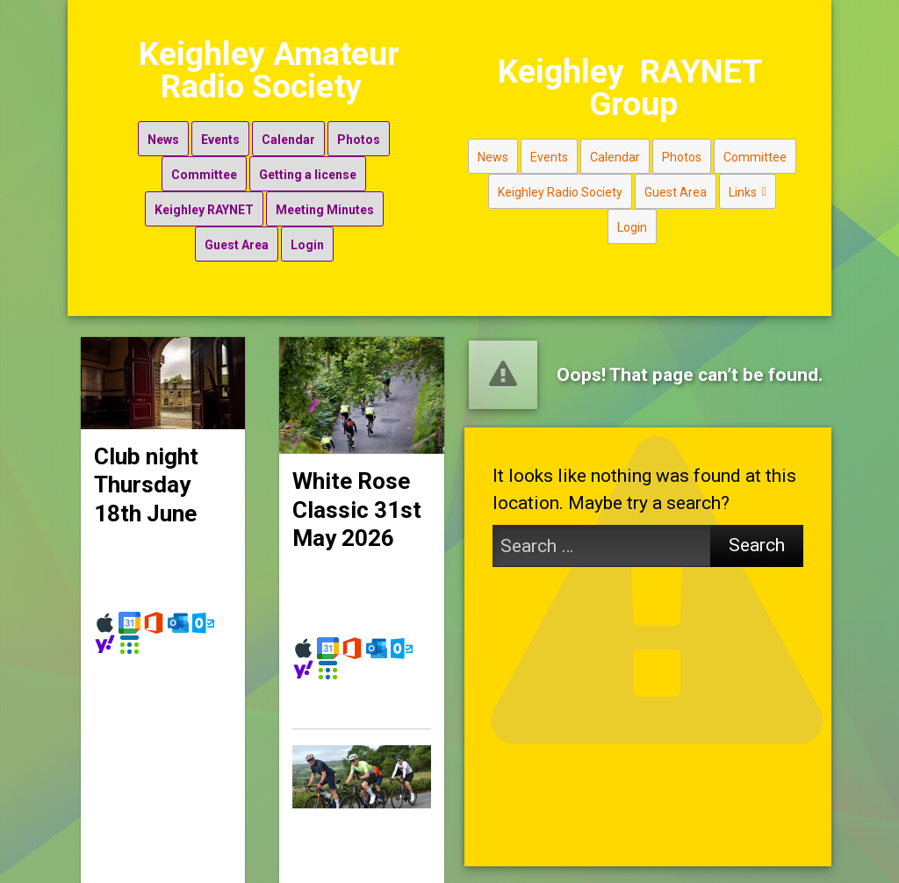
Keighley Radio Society (539, 201)
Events (216, 131)
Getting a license (303, 166)
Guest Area (232, 236)
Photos (354, 131)
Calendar (284, 131)
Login (303, 236)
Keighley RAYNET (199, 201)
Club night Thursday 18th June (146, 465)
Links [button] (726, 200)
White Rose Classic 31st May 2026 (356, 491)
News (159, 131)
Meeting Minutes (320, 201)
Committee (200, 166)
